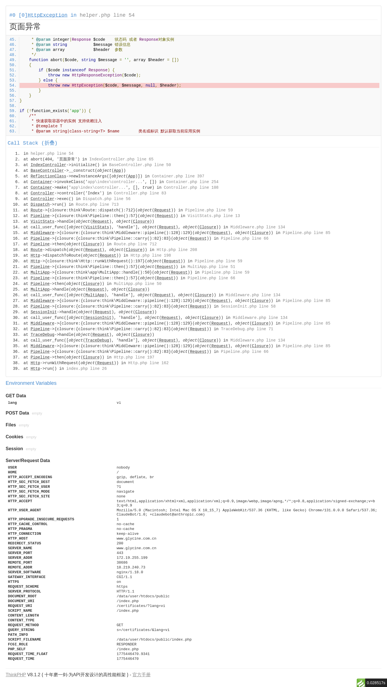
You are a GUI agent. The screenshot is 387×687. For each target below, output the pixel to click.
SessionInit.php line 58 (248, 306)
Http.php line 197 (134, 357)
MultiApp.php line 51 (211, 267)
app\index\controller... (115, 182)
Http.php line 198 (151, 255)
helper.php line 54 (107, 15)
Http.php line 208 (177, 250)
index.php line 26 (86, 368)
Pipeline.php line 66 (244, 238)
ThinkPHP (16, 674)
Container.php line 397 (178, 176)
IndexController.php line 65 (121, 159)
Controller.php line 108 (191, 187)
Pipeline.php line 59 (209, 210)
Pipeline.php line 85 (306, 233)
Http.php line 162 (148, 363)
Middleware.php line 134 (257, 227)
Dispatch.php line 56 (107, 199)
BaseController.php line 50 (140, 165)
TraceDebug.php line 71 (247, 329)
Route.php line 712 (135, 244)
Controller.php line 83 (140, 193)
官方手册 (141, 674)
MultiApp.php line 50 (137, 284)
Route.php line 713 (97, 204)
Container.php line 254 (192, 182)
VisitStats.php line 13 (214, 216)
